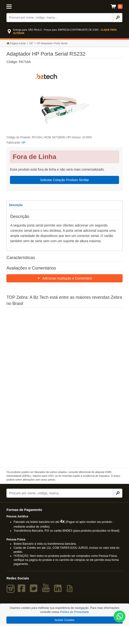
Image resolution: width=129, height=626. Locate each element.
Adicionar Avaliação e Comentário (64, 278)
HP (31, 43)
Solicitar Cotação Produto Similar (64, 180)
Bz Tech (65, 6)
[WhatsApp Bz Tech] (120, 617)
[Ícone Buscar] (117, 17)
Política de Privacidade (74, 612)
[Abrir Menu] (14, 6)
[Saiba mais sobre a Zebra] (64, 387)
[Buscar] (59, 17)
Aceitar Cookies (64, 620)
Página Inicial (16, 43)
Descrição (16, 205)
